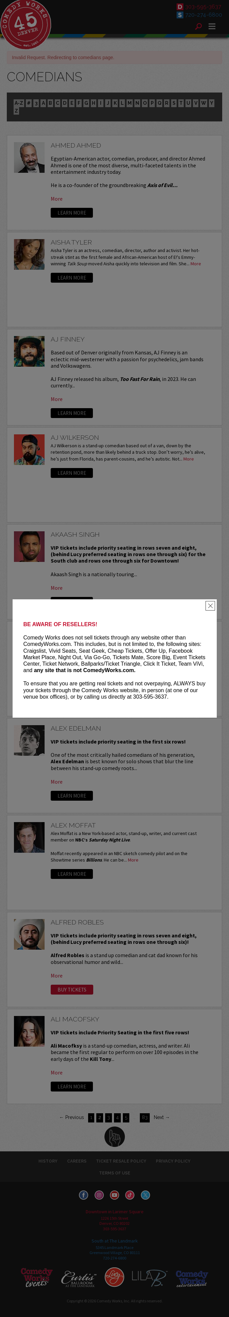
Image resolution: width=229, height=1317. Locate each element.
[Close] (210, 606)
